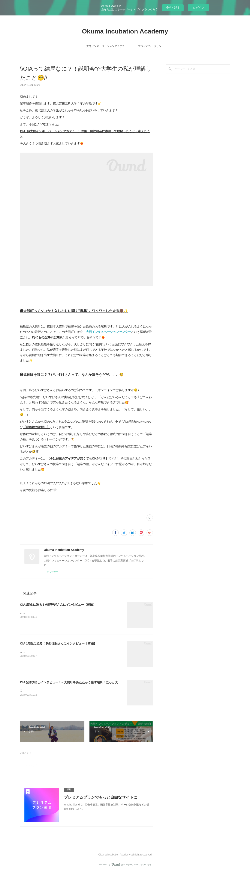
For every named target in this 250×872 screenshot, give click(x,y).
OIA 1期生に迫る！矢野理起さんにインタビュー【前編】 (58, 643)
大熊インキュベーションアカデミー (106, 46)
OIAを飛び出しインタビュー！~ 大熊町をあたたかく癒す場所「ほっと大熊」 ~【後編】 (79, 682)
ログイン (198, 7)
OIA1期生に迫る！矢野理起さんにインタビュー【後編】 (58, 604)
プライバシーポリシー (151, 46)
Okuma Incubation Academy (125, 31)
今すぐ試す (173, 7)
